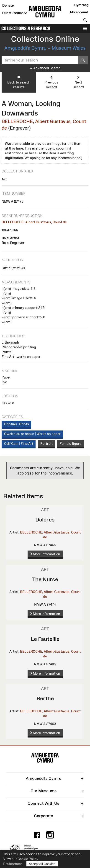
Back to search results (18, 82)
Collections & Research (25, 28)
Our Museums (14, 13)
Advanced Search (45, 68)
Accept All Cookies (42, 864)
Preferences (13, 864)
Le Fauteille (45, 639)
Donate (8, 5)
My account (79, 12)
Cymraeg (81, 5)
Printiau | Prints (16, 424)
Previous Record (51, 82)
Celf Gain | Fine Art (18, 443)
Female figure (70, 443)
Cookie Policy (28, 859)
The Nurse (45, 579)
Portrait (46, 443)
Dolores (45, 519)
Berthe (45, 698)
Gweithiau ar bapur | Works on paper (32, 434)
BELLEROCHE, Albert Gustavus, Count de (34, 222)
